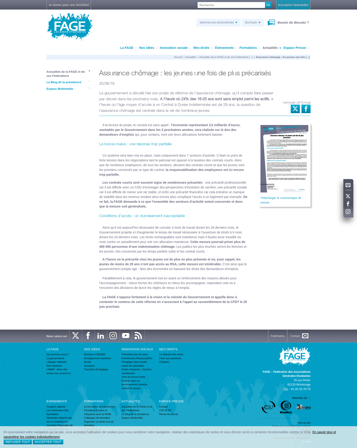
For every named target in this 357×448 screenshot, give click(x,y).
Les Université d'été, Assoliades (57, 412)
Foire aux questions (170, 358)
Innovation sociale (175, 48)
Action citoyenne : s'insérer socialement (136, 371)
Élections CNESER (94, 354)
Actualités (272, 48)
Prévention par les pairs (135, 354)
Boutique (252, 22)
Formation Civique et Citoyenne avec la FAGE (97, 412)
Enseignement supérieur (97, 358)
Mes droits (203, 48)
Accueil (178, 57)
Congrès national (55, 406)
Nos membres (54, 365)
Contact (163, 406)
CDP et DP (165, 410)
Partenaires (278, 336)
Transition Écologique (96, 369)
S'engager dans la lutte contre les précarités (134, 363)
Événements (226, 48)
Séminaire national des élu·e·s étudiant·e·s (59, 419)
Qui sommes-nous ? (57, 354)
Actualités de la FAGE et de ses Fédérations (68, 74)
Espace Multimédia (68, 88)
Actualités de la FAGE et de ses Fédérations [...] (226, 57)
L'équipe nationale (56, 361)
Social (87, 361)
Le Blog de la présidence (68, 82)
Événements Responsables (137, 358)
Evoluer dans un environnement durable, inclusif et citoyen (135, 384)
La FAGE (128, 48)
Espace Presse (296, 48)
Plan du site (304, 422)
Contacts (164, 361)
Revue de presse (168, 414)
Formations (250, 48)
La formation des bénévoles (99, 406)
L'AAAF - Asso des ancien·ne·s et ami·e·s (58, 371)
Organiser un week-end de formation (99, 423)
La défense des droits (171, 354)
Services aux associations (218, 22)
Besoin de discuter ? (293, 22)
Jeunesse (89, 365)
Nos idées (148, 48)
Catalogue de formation (97, 417)
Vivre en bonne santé (133, 376)
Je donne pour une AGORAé (68, 5)
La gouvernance (55, 358)
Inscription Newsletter (293, 5)
